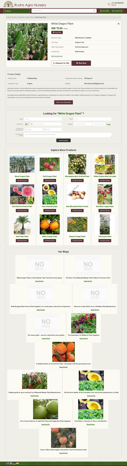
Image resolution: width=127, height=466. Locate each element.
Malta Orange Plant (49, 236)
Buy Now (57, 32)
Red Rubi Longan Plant (105, 206)
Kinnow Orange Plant (77, 236)
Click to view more (57, 56)
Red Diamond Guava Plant (22, 206)
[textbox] (99, 124)
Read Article (39, 281)
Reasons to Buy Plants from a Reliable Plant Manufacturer (95, 306)
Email (71, 119)
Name (21, 119)
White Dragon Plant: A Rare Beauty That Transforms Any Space (39, 278)
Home (8, 17)
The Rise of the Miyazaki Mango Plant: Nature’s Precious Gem (88, 278)
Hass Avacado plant (49, 206)
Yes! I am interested (63, 102)
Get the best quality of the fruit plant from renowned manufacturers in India (91, 392)
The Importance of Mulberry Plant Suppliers (84, 335)
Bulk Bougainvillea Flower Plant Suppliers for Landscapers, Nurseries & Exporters (41, 306)
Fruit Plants (21, 17)
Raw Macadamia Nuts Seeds (77, 206)
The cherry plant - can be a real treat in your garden (45, 335)
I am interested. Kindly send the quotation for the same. (68, 135)
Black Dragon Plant (22, 176)
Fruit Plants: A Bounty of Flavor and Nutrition (90, 421)
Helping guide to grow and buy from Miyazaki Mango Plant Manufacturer (35, 392)
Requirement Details (19, 135)
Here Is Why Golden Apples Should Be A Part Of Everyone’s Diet (63, 450)
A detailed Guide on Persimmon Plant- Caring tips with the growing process (63, 364)
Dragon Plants (30, 17)
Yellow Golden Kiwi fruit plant (105, 176)
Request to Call (61, 63)
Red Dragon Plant (50, 176)
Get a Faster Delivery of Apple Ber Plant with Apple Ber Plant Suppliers (45, 421)
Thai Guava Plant (104, 236)
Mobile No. (20, 124)
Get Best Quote (22, 180)
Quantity (70, 124)
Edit (108, 124)
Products (8, 11)
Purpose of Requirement (19, 129)
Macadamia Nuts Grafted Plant (77, 176)
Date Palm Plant (22, 236)
